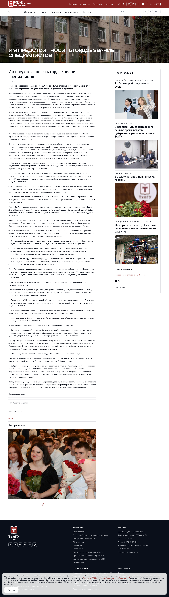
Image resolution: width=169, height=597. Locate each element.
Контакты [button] (87, 12)
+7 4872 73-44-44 (125, 538)
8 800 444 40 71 (154, 4)
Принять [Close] (11, 590)
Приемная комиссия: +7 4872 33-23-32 (133, 545)
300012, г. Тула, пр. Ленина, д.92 (130, 532)
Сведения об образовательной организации (90, 535)
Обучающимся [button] (30, 12)
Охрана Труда (78, 562)
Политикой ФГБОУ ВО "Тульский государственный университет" (106, 578)
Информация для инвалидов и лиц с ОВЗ (89, 559)
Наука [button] (43, 12)
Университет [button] (13, 12)
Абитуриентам (85, 4)
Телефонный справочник (128, 552)
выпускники (120, 287)
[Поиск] (131, 12)
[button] (42, 504)
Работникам (97, 4)
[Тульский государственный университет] (19, 4)
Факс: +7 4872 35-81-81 (127, 542)
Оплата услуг (108, 4)
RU (156, 12)
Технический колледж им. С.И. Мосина (131, 275)
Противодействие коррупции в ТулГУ (88, 552)
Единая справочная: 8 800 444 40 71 (132, 535)
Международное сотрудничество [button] (64, 12)
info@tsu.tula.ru (124, 549)
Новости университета (21, 20)
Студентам (73, 4)
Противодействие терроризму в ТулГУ (88, 555)
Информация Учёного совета (84, 538)
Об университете (79, 532)
